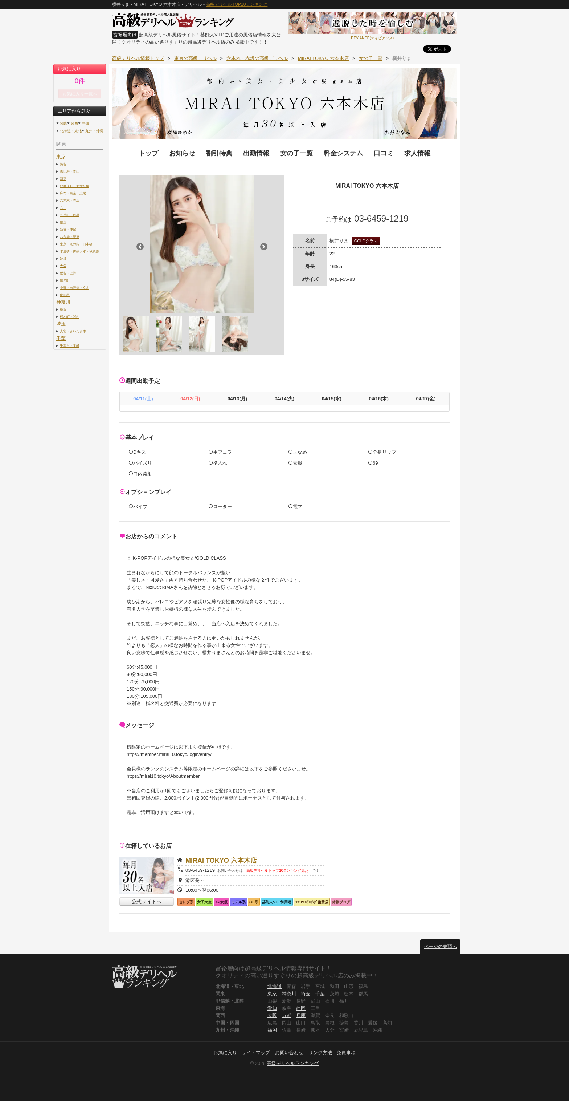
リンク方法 (320, 1052)
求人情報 (417, 153)
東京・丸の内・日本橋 (76, 244)
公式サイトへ (146, 901)
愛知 (272, 1008)
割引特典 (219, 153)
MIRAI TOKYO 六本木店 (221, 860)
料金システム (343, 153)
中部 (85, 123)
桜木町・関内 (69, 317)
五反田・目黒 (69, 215)
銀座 (63, 222)
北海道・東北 (71, 131)
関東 (63, 123)
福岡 (272, 1030)
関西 (74, 123)
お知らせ (182, 153)
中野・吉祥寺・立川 (74, 288)
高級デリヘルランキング (293, 1063)
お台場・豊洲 (69, 237)
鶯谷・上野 (68, 273)
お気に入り (225, 1052)
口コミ (383, 153)
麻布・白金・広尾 (73, 193)
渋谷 (63, 164)
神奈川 (63, 302)
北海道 (274, 986)
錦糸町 (65, 280)
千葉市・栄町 (69, 346)
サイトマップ (256, 1052)
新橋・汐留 (68, 229)
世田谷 (65, 295)
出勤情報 (256, 153)
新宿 (63, 179)
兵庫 (301, 1015)
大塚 (63, 266)
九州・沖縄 (94, 131)
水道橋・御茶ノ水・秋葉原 (79, 251)
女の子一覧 (296, 153)
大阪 (272, 1015)
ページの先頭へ (440, 946)
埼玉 (61, 324)
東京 (61, 156)
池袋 (63, 258)
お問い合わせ (289, 1052)
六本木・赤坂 (69, 200)
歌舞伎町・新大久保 (74, 186)
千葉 (61, 338)
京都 (286, 1015)
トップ (148, 153)
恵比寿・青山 (69, 171)
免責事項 (346, 1052)
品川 (63, 208)
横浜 (63, 309)
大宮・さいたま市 (73, 331)
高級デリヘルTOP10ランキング (236, 4)
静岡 (301, 1008)
